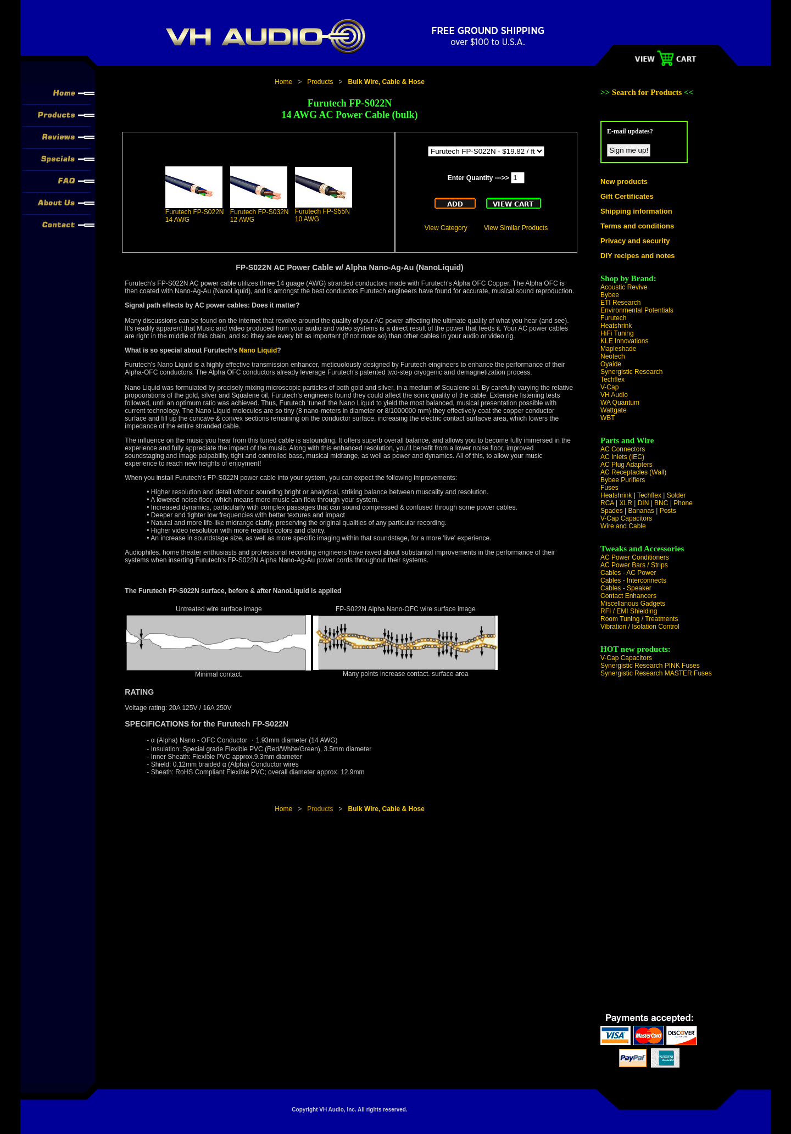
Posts (668, 511)
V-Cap (609, 387)
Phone (683, 503)
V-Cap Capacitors (626, 518)
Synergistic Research (631, 372)
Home (283, 82)
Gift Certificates (627, 196)
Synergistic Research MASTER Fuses (656, 673)
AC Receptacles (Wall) (633, 472)
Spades (611, 511)
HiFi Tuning (617, 333)
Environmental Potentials (636, 310)
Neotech (612, 356)
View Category (446, 228)
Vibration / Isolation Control (639, 626)
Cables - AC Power (628, 573)
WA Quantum (619, 402)
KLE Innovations (624, 341)
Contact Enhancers (628, 596)
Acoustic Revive (623, 287)
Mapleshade (618, 349)
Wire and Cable (623, 526)
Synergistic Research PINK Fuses (650, 665)
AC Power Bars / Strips (634, 565)
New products (624, 181)
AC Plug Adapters (626, 464)
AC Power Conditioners (634, 557)
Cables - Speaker (625, 588)
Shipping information (636, 211)
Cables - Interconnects (633, 580)
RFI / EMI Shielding (628, 611)
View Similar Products (516, 228)
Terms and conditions (637, 226)
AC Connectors (622, 449)
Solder (676, 495)
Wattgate (613, 410)
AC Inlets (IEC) (622, 457)
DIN (643, 503)
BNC (661, 503)
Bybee (609, 295)
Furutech (613, 318)
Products (320, 82)
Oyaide (610, 364)
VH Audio (614, 395)
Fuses (609, 487)
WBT (607, 418)
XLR (625, 503)
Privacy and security (635, 241)
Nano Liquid (258, 350)
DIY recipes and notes (637, 256)
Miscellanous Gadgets (632, 603)
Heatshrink (616, 325)
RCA (607, 503)
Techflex (612, 379)
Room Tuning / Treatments (639, 619)
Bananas (641, 511)
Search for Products (648, 92)
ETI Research (620, 302)
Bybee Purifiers (622, 480)
